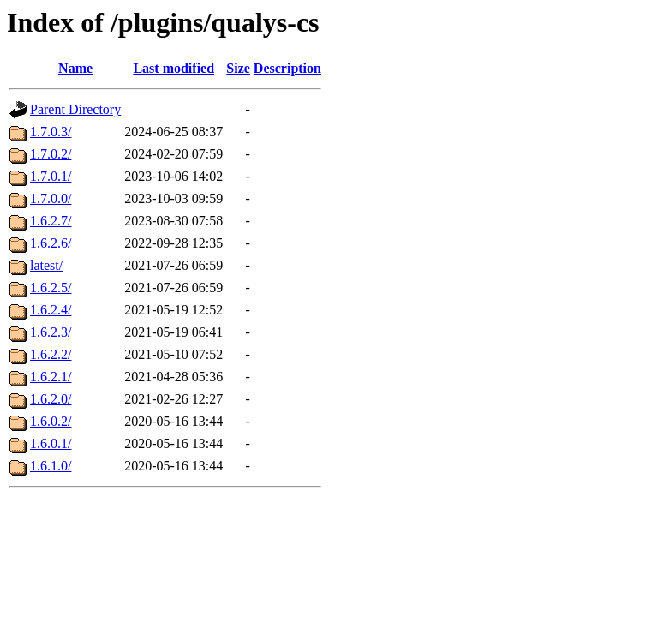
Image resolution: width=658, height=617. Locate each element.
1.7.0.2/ (50, 154)
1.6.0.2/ (50, 421)
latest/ (46, 265)
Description (287, 68)
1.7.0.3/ (50, 131)
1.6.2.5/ (50, 287)
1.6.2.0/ (50, 399)
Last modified (173, 68)
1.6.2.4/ (50, 310)
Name (75, 68)
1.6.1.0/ (50, 465)
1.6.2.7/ (50, 220)
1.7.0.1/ (50, 176)
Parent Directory (75, 109)
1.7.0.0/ (50, 198)
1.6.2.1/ (50, 376)
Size (238, 68)
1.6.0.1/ (50, 443)
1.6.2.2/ (50, 354)
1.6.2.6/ (50, 243)
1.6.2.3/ (50, 332)
